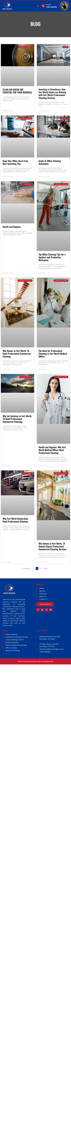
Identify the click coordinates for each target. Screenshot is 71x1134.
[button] (38, 6)
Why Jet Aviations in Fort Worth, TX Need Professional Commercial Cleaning (17, 418)
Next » (46, 568)
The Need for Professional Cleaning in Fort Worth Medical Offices (53, 353)
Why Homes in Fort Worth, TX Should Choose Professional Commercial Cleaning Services (53, 546)
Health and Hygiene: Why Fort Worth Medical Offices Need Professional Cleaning (52, 450)
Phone (48, 5)
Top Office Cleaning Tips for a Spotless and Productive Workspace (52, 257)
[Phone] (43, 6)
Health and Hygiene (12, 226)
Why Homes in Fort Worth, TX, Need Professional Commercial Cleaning (17, 353)
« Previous (26, 568)
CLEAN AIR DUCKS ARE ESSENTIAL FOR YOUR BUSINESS (17, 91)
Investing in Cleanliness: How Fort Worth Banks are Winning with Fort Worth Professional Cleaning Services (52, 93)
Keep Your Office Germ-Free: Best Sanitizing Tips (15, 162)
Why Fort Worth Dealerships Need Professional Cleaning (15, 520)
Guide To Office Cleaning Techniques (50, 162)
